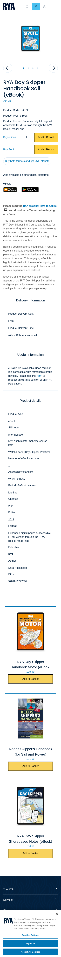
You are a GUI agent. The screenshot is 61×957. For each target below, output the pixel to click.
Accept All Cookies (30, 952)
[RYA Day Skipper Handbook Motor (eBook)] (30, 631)
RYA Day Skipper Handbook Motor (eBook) (31, 664)
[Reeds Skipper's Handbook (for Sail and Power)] (30, 718)
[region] (30, 933)
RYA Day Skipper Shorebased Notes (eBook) (30, 839)
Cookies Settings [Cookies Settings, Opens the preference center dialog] (30, 935)
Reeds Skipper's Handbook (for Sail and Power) (30, 751)
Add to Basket (46, 137)
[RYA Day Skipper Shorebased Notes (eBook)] (30, 805)
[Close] (57, 914)
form (39, 375)
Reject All (30, 943)
